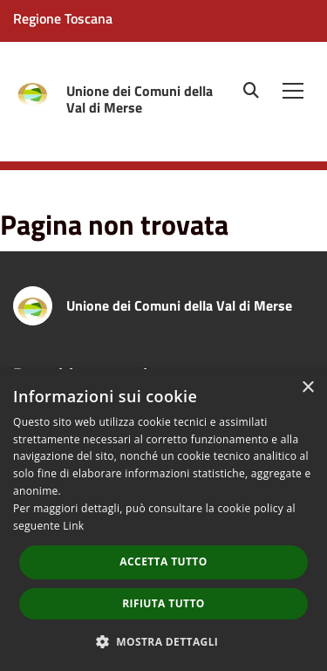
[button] (164, 641)
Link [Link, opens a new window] (73, 525)
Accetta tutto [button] (163, 561)
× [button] (307, 387)
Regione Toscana (62, 18)
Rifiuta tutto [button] (163, 603)
